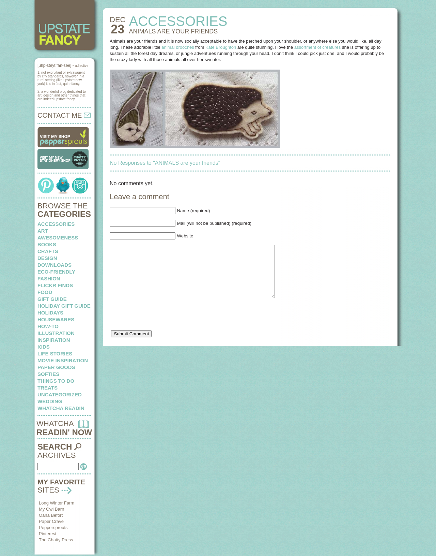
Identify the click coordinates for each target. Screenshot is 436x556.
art (42, 231)
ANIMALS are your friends (173, 31)
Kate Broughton (220, 47)
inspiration (53, 340)
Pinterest (47, 533)
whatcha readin (60, 408)
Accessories (56, 224)
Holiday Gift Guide (64, 306)
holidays (50, 313)
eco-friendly (56, 272)
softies (48, 374)
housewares (55, 319)
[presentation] (161, 327)
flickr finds (55, 285)
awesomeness (57, 237)
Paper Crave (51, 521)
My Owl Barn (51, 509)
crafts (47, 251)
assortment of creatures (317, 47)
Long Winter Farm (56, 503)
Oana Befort (51, 515)
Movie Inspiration (62, 360)
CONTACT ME (64, 115)
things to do (55, 381)
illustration (56, 333)
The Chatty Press (56, 539)
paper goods (56, 367)
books (46, 244)
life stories (54, 353)
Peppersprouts (53, 527)
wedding (49, 401)
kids (43, 347)
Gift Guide (52, 299)
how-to (48, 326)
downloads (54, 265)
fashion (48, 278)
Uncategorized (59, 394)
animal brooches (177, 47)
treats (47, 388)
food (44, 292)
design (47, 258)
